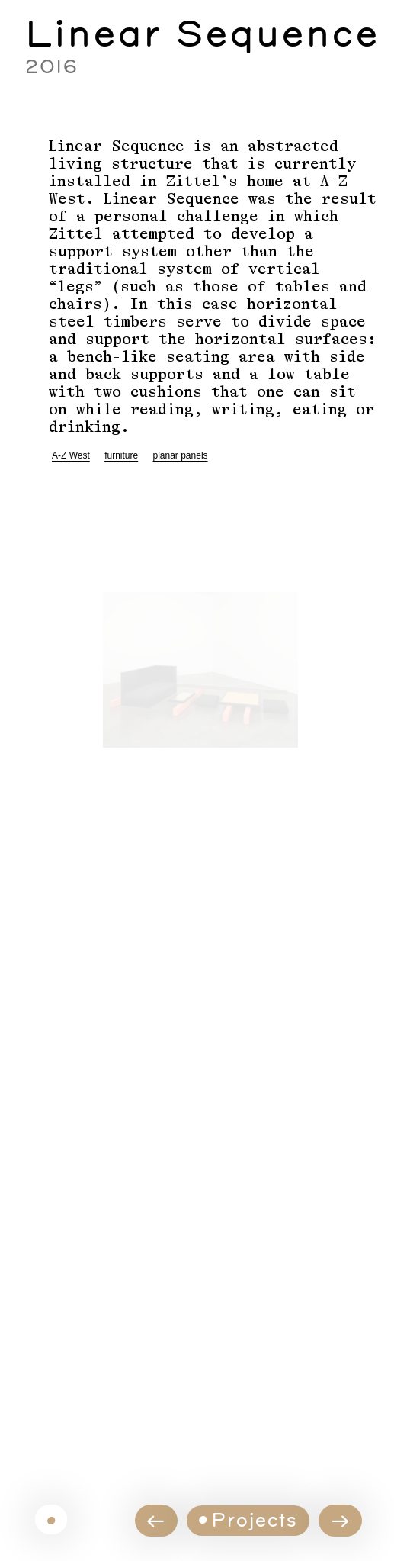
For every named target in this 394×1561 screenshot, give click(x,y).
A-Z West (71, 455)
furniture (121, 455)
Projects (254, 1519)
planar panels (180, 455)
